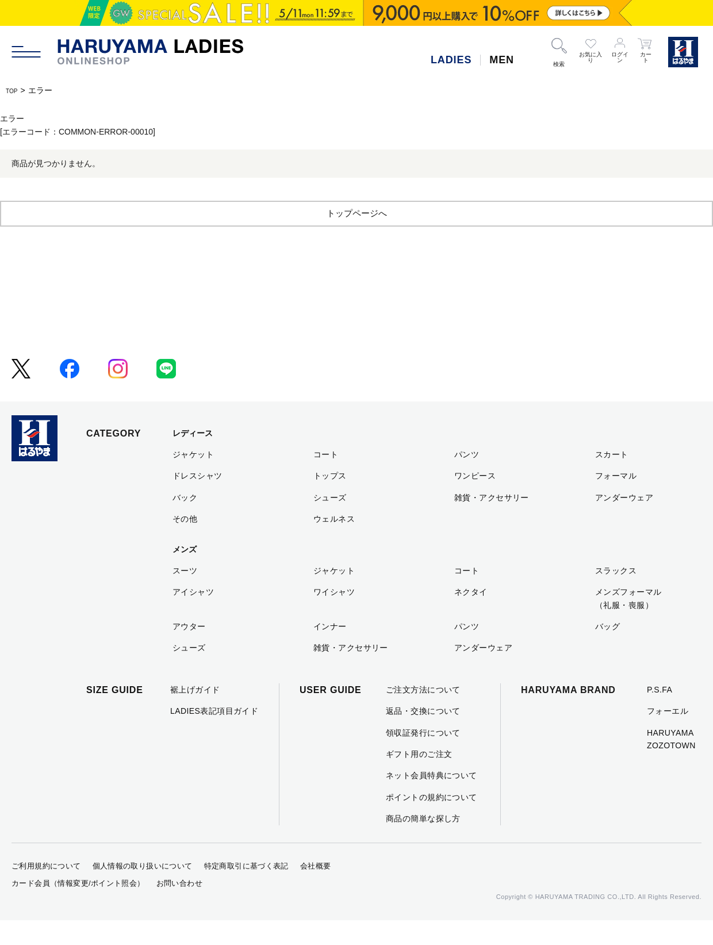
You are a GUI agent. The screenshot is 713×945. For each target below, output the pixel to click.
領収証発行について (423, 757)
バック (184, 522)
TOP (14, 90)
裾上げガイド (195, 714)
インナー (330, 651)
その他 (184, 543)
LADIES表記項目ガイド (214, 735)
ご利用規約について (46, 890)
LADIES (451, 60)
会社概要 (315, 890)
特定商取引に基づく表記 (246, 890)
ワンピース (475, 500)
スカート (611, 479)
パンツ (466, 479)
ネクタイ (471, 616)
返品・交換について (423, 735)
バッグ (607, 651)
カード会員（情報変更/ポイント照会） (78, 908)
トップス (330, 500)
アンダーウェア (624, 522)
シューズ (330, 522)
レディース (192, 457)
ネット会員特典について (431, 800)
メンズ (184, 574)
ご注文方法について (423, 714)
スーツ (184, 595)
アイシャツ (193, 616)
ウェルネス (334, 543)
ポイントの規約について (431, 822)
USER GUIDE (331, 715)
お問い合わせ (179, 908)
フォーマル (616, 500)
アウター (189, 651)
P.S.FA (659, 714)
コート (325, 479)
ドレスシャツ (197, 500)
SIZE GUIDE (114, 715)
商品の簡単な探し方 (423, 843)
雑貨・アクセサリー (491, 522)
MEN (501, 60)
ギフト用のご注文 (419, 778)
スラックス (616, 595)
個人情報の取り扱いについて (143, 890)
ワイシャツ (334, 616)
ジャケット (193, 479)
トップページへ (356, 237)
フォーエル (667, 735)
